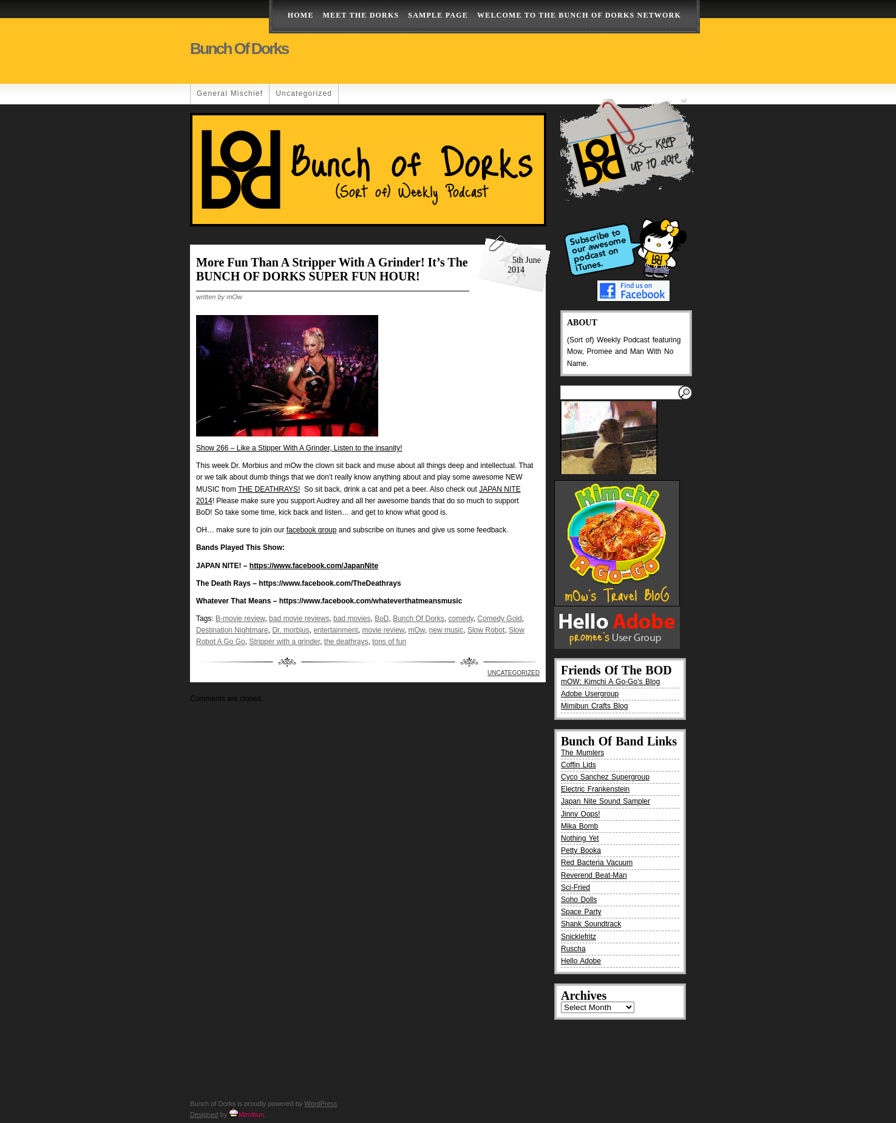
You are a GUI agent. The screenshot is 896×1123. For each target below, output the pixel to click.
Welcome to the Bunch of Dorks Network (579, 15)
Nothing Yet (580, 838)
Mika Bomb (579, 826)
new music (446, 630)
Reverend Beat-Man (594, 875)
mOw (417, 630)
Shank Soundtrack (591, 924)
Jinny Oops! (580, 814)
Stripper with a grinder (284, 641)
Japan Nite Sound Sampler (605, 801)
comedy (461, 618)
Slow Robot (485, 630)
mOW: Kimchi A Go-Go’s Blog (610, 681)
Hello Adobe (581, 961)
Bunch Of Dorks (418, 618)
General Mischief (230, 93)
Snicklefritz (578, 936)
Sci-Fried (575, 887)
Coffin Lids (578, 765)
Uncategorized (304, 93)
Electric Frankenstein (595, 789)
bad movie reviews (299, 618)
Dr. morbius (290, 630)
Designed (204, 1114)
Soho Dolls (579, 899)
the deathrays (346, 641)
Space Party (581, 912)
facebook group (312, 530)
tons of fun (389, 641)
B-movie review (240, 618)
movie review (383, 630)
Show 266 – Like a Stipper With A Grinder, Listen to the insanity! (299, 448)
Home (301, 15)
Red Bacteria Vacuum (597, 862)
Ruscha (573, 949)
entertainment (335, 630)
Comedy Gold (499, 618)
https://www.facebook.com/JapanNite (313, 566)
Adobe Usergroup (590, 694)
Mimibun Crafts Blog (594, 706)
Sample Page (438, 15)
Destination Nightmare (232, 630)
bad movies (351, 618)
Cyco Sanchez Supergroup (605, 777)
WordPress (320, 1103)
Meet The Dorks (361, 15)
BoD (382, 618)
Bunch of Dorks (239, 48)
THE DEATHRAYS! (269, 489)
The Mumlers (582, 752)
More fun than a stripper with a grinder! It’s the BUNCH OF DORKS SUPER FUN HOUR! (332, 269)
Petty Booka (581, 850)
